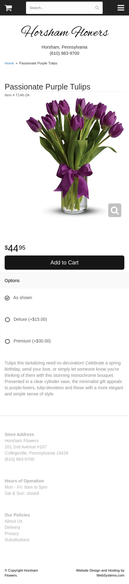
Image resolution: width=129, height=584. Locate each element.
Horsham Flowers (64, 33)
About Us (14, 521)
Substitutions (17, 539)
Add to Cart (64, 262)
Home (9, 63)
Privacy (12, 533)
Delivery (12, 527)
